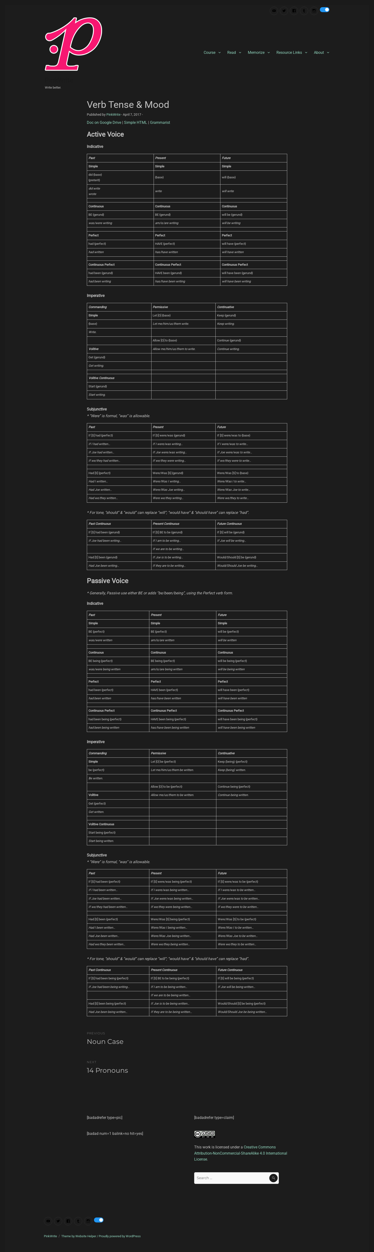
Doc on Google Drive (104, 122)
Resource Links (289, 52)
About (319, 52)
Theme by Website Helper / (80, 1236)
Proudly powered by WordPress (120, 1236)
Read (231, 52)
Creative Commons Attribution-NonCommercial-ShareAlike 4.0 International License (240, 1153)
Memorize (256, 52)
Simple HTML (135, 122)
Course (209, 52)
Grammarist (160, 122)
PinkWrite (59, 80)
